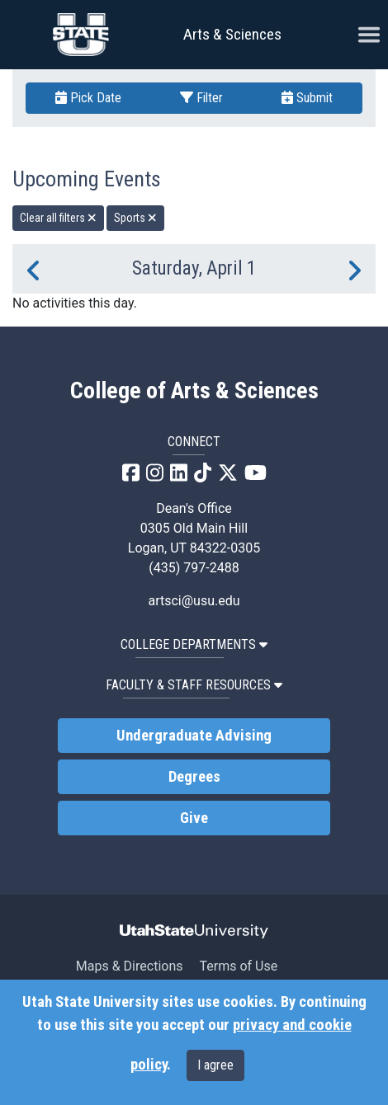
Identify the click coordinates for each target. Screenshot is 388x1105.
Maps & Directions (129, 966)
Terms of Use (238, 966)
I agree (215, 1065)
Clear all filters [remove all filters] (58, 217)
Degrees (194, 777)
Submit (307, 98)
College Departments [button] (194, 644)
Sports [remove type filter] (135, 217)
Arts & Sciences (232, 34)
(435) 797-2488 (194, 568)
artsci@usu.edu (193, 601)
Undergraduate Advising (194, 735)
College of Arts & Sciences (194, 390)
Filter (201, 98)
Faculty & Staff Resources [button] (194, 685)
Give (194, 818)
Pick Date (88, 98)
